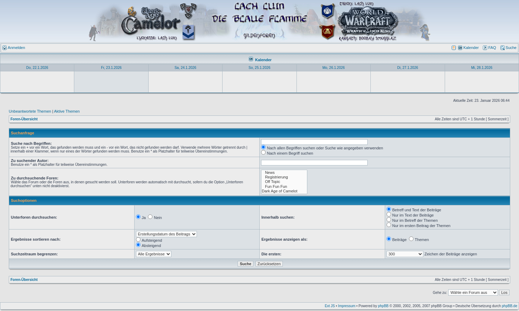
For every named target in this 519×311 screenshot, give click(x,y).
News (284, 172)
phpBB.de (509, 306)
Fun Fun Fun (284, 186)
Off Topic (284, 181)
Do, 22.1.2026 (37, 68)
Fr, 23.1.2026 (111, 68)
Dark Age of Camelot (284, 191)
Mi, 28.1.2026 (481, 68)
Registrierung (284, 177)
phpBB (383, 306)
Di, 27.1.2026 (407, 68)
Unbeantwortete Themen (30, 111)
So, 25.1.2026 (259, 68)
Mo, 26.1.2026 (333, 68)
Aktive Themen (67, 111)
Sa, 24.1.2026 (185, 68)
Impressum (346, 306)
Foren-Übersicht (24, 119)
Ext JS (330, 306)
